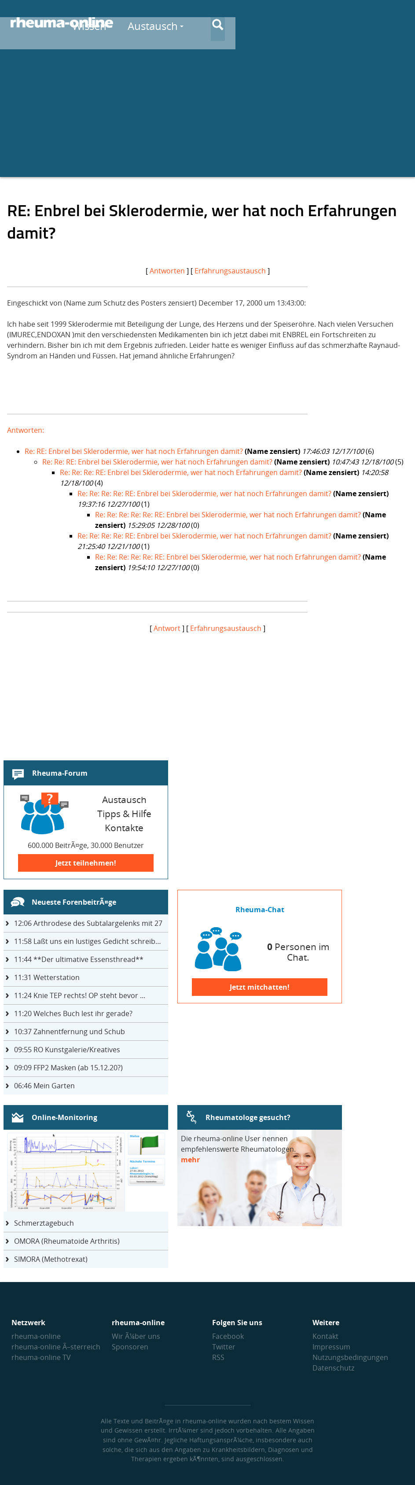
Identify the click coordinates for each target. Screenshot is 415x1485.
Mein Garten (44, 1086)
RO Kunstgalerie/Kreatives (67, 1049)
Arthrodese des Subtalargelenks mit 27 (88, 923)
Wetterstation (47, 977)
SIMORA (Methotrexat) (51, 1259)
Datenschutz (333, 1368)
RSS (218, 1357)
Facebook (228, 1336)
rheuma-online (36, 1336)
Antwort (167, 628)
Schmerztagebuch (44, 1223)
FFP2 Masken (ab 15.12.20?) (68, 1067)
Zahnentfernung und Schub (69, 1031)
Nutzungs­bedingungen (350, 1357)
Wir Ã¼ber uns (136, 1336)
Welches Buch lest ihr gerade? (73, 1013)
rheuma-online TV (41, 1357)
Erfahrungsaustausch (230, 271)
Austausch (291, 22)
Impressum (331, 1347)
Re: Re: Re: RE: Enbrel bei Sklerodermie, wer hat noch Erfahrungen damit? (181, 472)
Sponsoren (130, 1347)
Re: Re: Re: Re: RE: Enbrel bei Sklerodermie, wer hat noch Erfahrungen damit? (204, 493)
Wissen (227, 22)
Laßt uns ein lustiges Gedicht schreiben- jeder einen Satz (91, 941)
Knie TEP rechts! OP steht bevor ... (79, 995)
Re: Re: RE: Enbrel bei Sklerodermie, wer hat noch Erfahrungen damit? (157, 462)
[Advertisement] (207, 115)
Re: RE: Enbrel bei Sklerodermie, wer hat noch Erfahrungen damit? (134, 451)
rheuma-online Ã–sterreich (55, 1347)
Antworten (167, 271)
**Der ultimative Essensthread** (78, 959)
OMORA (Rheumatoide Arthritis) (67, 1241)
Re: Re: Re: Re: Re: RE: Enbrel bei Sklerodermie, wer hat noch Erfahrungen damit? (228, 515)
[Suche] (397, 23)
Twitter (223, 1347)
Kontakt (325, 1336)
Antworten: (25, 430)
